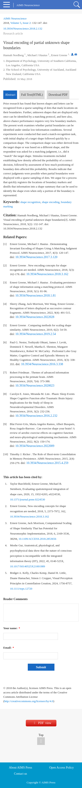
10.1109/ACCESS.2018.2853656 (37, 538)
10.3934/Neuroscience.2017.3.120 (36, 257)
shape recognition (30, 202)
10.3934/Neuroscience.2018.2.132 (22, 28)
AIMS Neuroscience (15, 18)
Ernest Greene (59, 55)
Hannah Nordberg (13, 55)
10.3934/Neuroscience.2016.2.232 (36, 415)
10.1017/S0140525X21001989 (27, 566)
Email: (8, 647)
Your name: (11, 628)
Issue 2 (27, 22)
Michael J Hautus (37, 55)
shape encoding (50, 202)
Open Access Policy (61, 767)
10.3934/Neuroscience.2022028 (34, 317)
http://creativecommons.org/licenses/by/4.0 (28, 701)
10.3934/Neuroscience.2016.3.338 (42, 364)
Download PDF (58, 94)
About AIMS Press (20, 767)
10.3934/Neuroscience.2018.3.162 (47, 274)
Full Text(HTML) (32, 94)
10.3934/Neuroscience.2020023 (34, 385)
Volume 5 (15, 22)
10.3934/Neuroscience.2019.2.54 (35, 334)
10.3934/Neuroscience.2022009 (34, 446)
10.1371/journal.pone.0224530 (27, 499)
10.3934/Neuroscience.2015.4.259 (47, 463)
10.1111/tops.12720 (21, 588)
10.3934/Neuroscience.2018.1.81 (35, 295)
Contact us (20, 773)
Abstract (10, 94)
